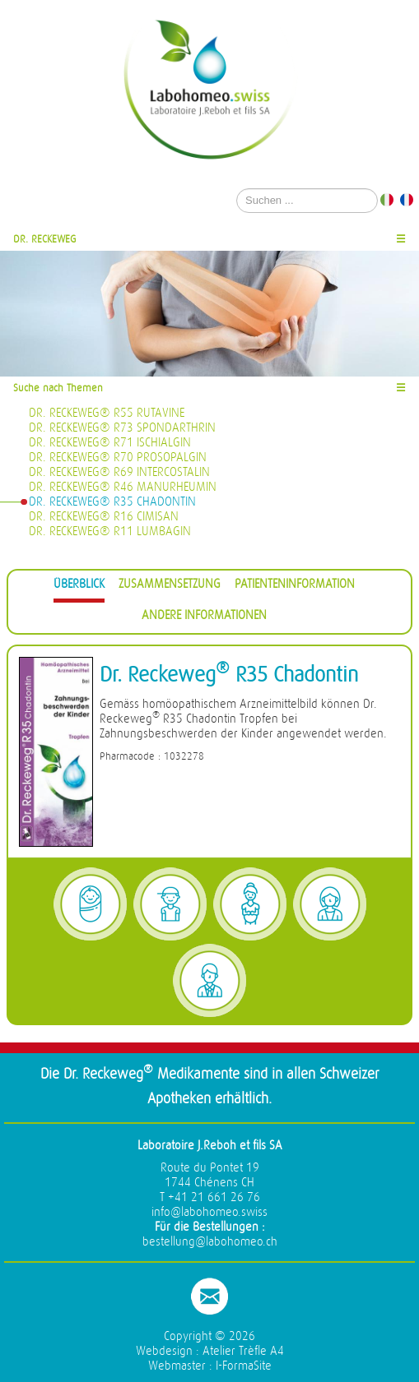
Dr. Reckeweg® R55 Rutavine (106, 413)
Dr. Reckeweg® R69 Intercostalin (119, 472)
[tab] (79, 587)
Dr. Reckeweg (45, 239)
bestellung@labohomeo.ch (209, 1242)
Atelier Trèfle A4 (243, 1351)
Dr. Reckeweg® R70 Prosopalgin (118, 458)
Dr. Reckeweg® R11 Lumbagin (110, 531)
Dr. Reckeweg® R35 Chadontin (112, 502)
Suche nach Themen (58, 387)
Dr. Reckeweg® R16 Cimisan (104, 517)
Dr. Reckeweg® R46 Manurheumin (122, 487)
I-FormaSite (244, 1366)
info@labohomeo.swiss (209, 1212)
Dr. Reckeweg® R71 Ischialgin (110, 443)
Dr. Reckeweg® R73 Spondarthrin (122, 428)
